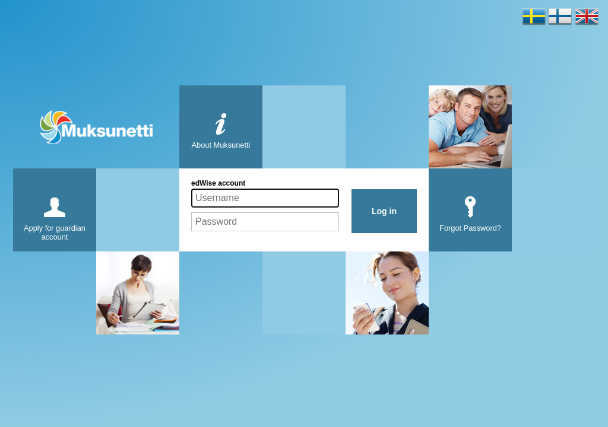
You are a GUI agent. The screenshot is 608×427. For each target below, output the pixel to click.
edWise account (218, 183)
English (587, 17)
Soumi (560, 17)
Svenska (534, 17)
